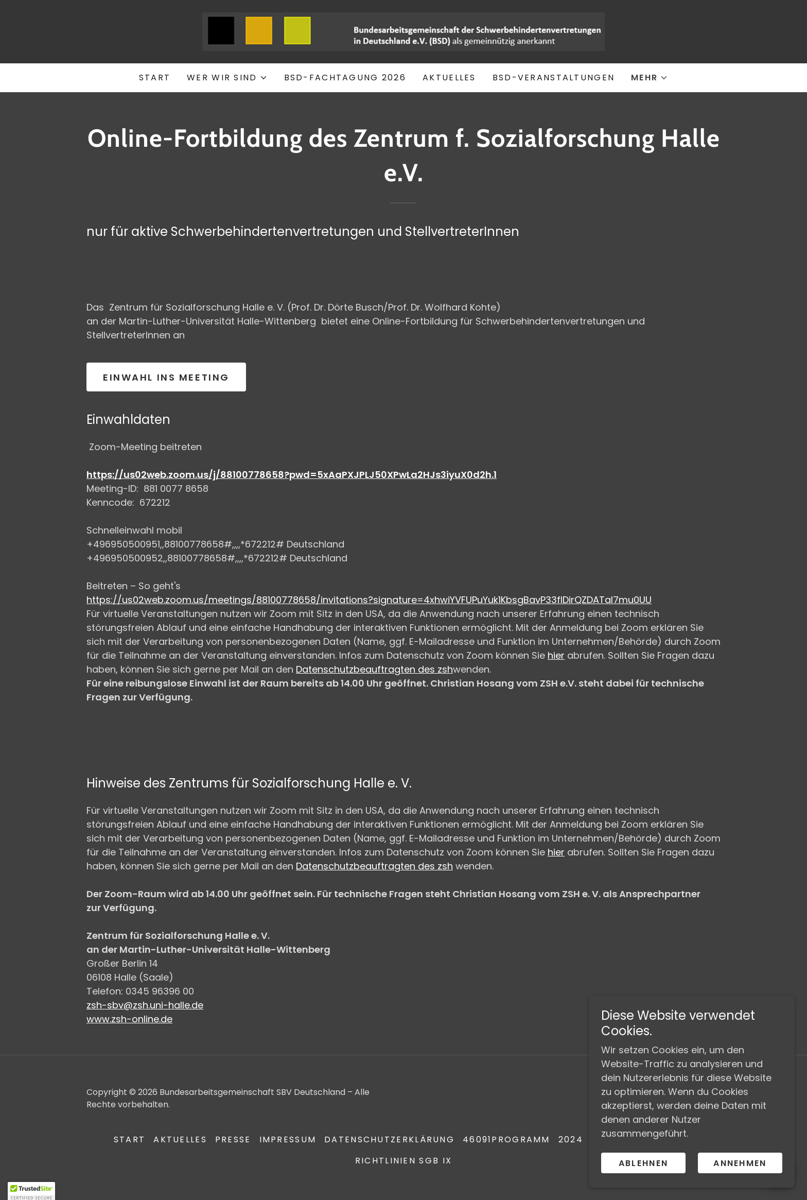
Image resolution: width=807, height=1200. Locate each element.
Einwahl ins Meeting (166, 377)
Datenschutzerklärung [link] (389, 1139)
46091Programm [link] (506, 1139)
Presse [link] (233, 1139)
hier (556, 655)
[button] (227, 78)
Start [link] (154, 77)
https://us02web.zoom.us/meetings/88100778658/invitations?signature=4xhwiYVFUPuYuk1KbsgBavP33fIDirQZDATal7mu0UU (369, 599)
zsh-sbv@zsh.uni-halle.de (144, 1005)
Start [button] (129, 1139)
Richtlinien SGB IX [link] (403, 1161)
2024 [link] (570, 1139)
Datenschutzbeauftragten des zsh (374, 669)
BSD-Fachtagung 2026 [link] (345, 77)
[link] (403, 30)
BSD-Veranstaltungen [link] (554, 77)
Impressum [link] (288, 1139)
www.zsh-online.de (129, 1019)
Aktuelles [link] (449, 77)
